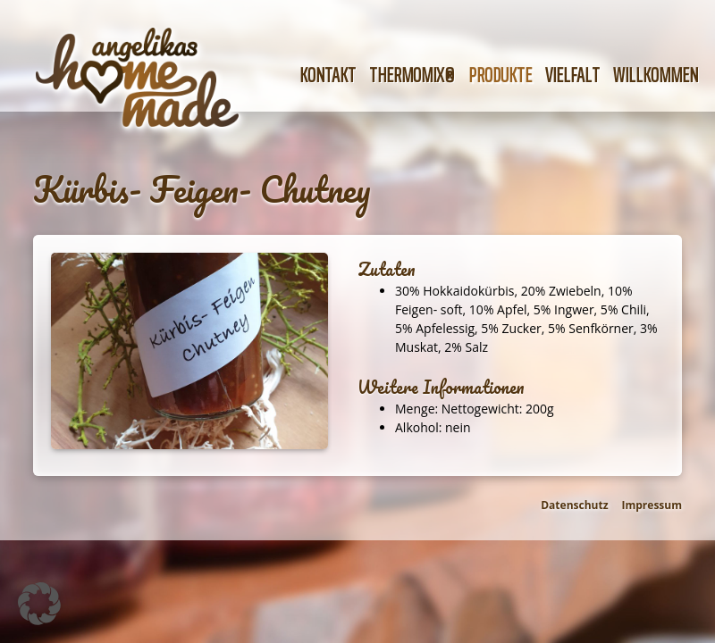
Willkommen (655, 75)
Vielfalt (572, 75)
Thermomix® (412, 75)
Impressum (652, 505)
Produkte (500, 75)
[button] (39, 603)
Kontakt (327, 75)
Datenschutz (574, 505)
